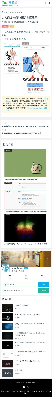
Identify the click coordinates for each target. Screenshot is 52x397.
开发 (33, 382)
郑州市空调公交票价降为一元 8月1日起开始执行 (30, 342)
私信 (21, 271)
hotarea (5, 26)
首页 (4, 12)
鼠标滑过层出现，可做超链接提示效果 (27, 314)
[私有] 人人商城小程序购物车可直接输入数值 (29, 324)
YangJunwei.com (17, 391)
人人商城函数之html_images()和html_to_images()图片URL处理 (25, 244)
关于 (18, 382)
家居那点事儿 (19, 370)
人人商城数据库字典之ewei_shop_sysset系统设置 (21, 179)
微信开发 (13, 12)
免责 (22, 382)
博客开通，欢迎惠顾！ (22, 305)
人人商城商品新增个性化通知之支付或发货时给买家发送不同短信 (25, 211)
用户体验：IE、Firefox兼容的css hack (27, 361)
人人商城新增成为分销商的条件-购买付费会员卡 (30, 352)
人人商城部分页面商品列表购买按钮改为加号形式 (21, 133)
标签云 (28, 382)
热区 (12, 26)
